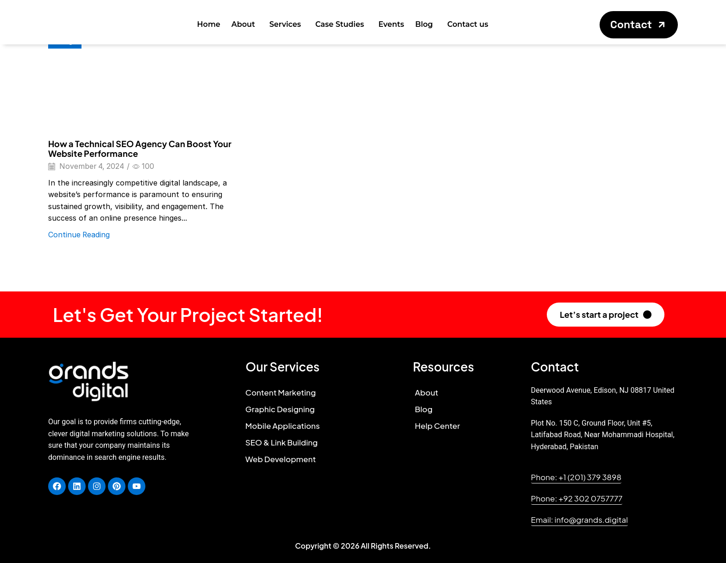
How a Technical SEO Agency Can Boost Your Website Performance (140, 148)
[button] (639, 24)
